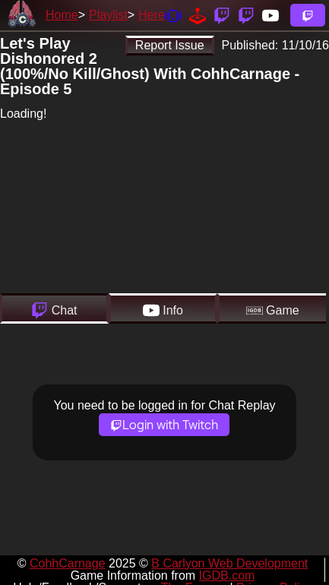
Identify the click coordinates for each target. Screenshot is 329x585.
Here (151, 14)
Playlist (108, 14)
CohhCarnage (68, 563)
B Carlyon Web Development (229, 563)
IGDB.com (227, 575)
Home (62, 14)
